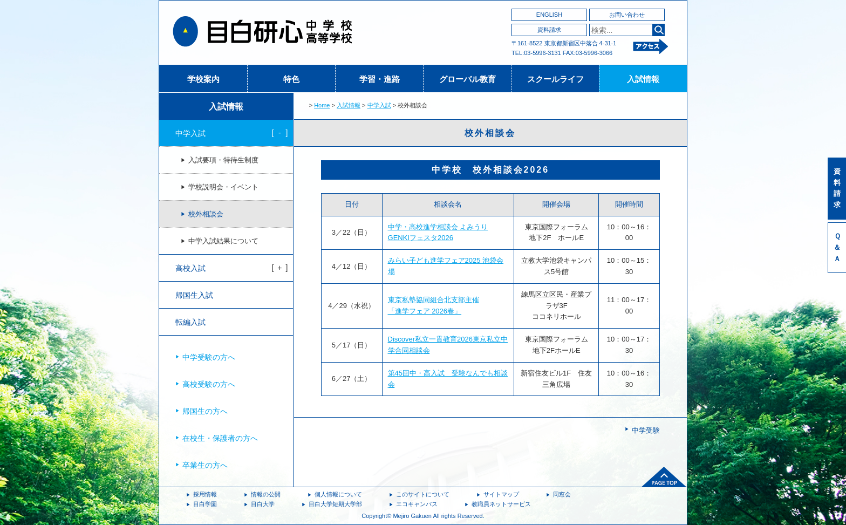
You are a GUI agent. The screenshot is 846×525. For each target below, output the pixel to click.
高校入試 (190, 268)
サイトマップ (501, 494)
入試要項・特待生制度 (223, 160)
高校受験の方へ (208, 384)
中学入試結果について (223, 241)
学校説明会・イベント (223, 187)
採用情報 (205, 494)
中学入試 (379, 105)
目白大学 (263, 504)
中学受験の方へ (208, 357)
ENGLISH (549, 14)
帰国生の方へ (205, 411)
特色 (291, 79)
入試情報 (643, 79)
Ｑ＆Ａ (837, 247)
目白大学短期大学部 (335, 504)
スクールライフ (555, 79)
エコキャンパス (417, 504)
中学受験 (646, 430)
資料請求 (549, 29)
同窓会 (562, 494)
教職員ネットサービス (501, 504)
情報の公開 (266, 494)
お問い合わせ (627, 14)
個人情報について (338, 494)
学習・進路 (379, 79)
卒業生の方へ (205, 465)
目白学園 (205, 504)
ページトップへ (664, 477)
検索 (658, 30)
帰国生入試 (194, 295)
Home (322, 105)
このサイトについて (422, 494)
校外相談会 (205, 214)
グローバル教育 (467, 79)
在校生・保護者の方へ (220, 438)
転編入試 (190, 322)
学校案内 (203, 79)
